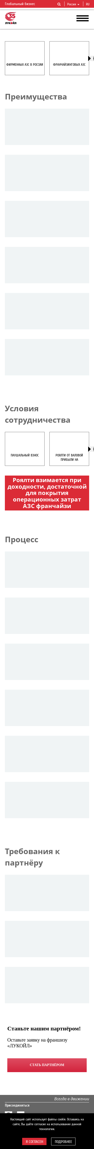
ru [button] (88, 4)
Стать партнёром (47, 1065)
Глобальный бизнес (23, 4)
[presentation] (91, 58)
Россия (73, 4)
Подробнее (63, 1142)
